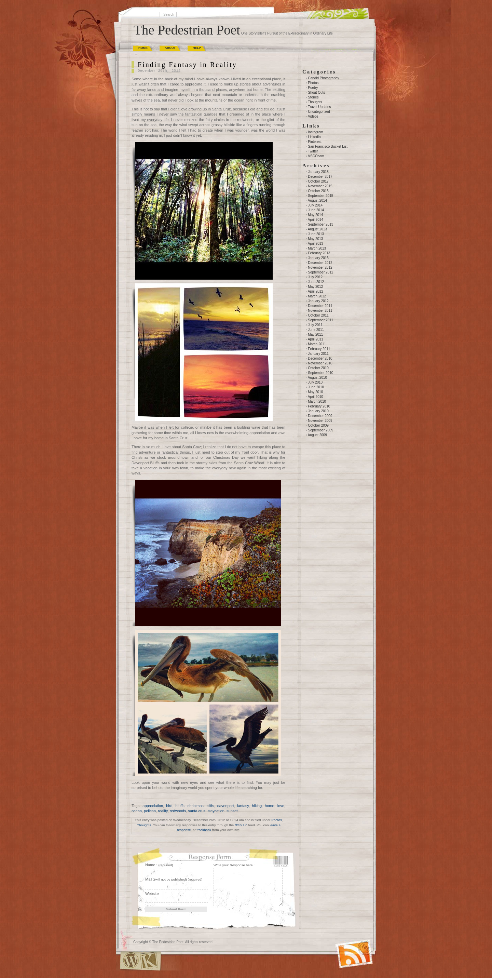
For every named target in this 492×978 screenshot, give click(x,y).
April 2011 (315, 339)
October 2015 (318, 191)
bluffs (180, 806)
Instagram (315, 132)
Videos (313, 116)
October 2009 (318, 425)
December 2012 (320, 263)
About (170, 48)
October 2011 (318, 315)
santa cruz (197, 811)
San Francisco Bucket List (327, 146)
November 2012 (320, 267)
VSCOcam (316, 156)
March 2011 (317, 344)
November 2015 (320, 186)
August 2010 (317, 377)
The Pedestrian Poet (187, 30)
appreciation (152, 806)
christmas (196, 806)
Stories (313, 97)
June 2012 (316, 282)
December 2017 (320, 176)
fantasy (243, 806)
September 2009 (320, 430)
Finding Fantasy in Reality (187, 64)
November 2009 (320, 421)
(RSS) (339, 946)
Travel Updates (319, 107)
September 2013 (320, 224)
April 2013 (315, 243)
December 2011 (320, 306)
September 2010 (320, 373)
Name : (159, 865)
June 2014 (316, 210)
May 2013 (315, 239)
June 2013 (316, 234)
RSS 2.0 (241, 825)
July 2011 (315, 325)
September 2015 (320, 196)
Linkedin (314, 137)
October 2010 (318, 368)
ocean (137, 811)
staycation (215, 811)
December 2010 (320, 358)
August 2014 (317, 200)
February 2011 (319, 349)
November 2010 (320, 363)
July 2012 (315, 277)
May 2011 (315, 334)
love (280, 806)
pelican (150, 811)
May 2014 (315, 215)
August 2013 (317, 229)
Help (197, 48)
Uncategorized (319, 111)
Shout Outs (316, 92)
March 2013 (317, 248)
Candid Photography (323, 78)
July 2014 (315, 205)
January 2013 (318, 258)
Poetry (313, 88)
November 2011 (320, 310)
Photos (276, 820)
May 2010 (315, 392)
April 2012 (315, 291)
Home (143, 48)
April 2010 (315, 397)
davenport (225, 806)
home (269, 806)
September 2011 (320, 320)
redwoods (178, 811)
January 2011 (318, 354)
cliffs (210, 806)
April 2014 (315, 220)
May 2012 (315, 287)
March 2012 (317, 296)
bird (169, 806)
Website (152, 894)
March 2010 (317, 401)
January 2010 (318, 411)
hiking (257, 806)
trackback (204, 830)
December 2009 (320, 416)
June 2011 (316, 330)
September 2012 (320, 272)
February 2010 (319, 406)
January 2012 (318, 301)
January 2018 (318, 172)
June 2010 (316, 387)
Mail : (173, 879)
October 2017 (318, 181)
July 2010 (315, 382)
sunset (232, 811)
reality (163, 811)
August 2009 (317, 435)
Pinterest (314, 142)
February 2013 (319, 253)
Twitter (313, 151)
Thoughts (144, 825)
